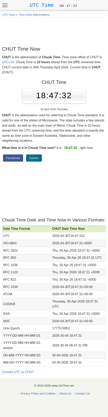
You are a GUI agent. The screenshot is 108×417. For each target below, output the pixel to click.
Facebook (13, 158)
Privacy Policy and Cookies (38, 393)
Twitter (34, 158)
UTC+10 (8, 62)
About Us (65, 393)
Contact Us (83, 393)
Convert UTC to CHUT (18, 372)
